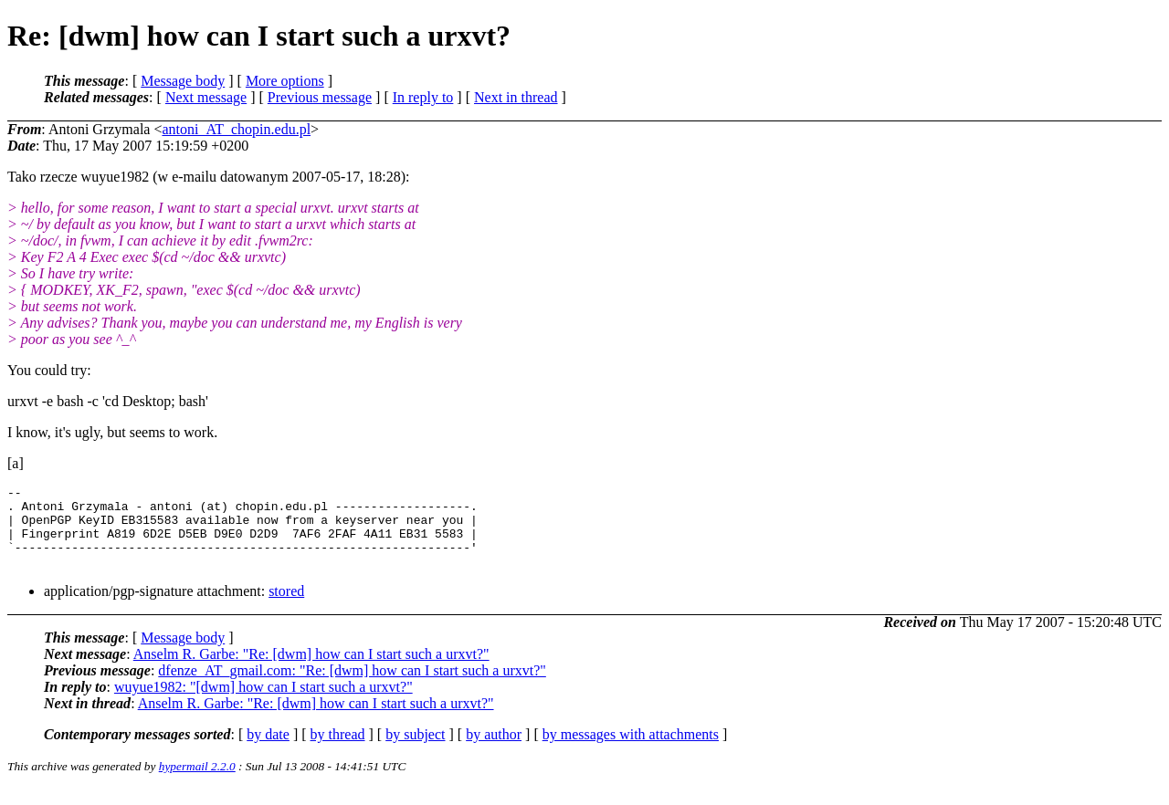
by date (268, 750)
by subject (415, 750)
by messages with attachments (630, 750)
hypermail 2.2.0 (197, 782)
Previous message (320, 97)
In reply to (423, 97)
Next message (206, 97)
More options (285, 81)
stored (286, 607)
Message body (183, 81)
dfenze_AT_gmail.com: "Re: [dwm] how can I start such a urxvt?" (352, 687)
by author (493, 750)
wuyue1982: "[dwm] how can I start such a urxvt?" (263, 703)
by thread (338, 750)
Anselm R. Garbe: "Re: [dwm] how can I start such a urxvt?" (311, 670)
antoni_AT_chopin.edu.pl (236, 129)
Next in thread (516, 97)
